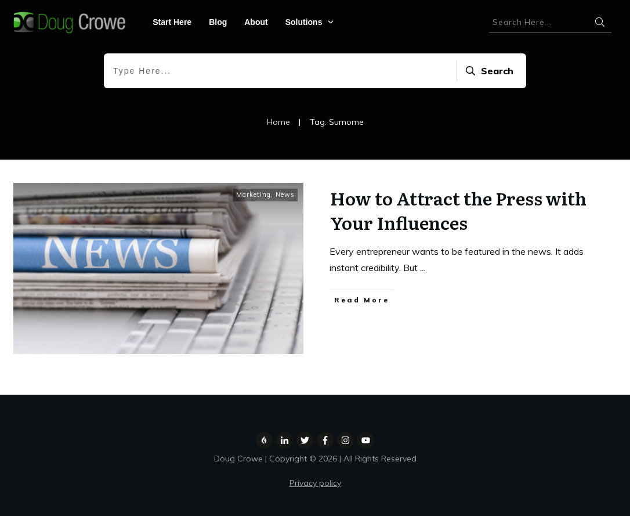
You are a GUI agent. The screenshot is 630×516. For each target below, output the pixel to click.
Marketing (253, 194)
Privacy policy (315, 483)
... (422, 267)
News (285, 194)
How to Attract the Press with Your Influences (458, 210)
